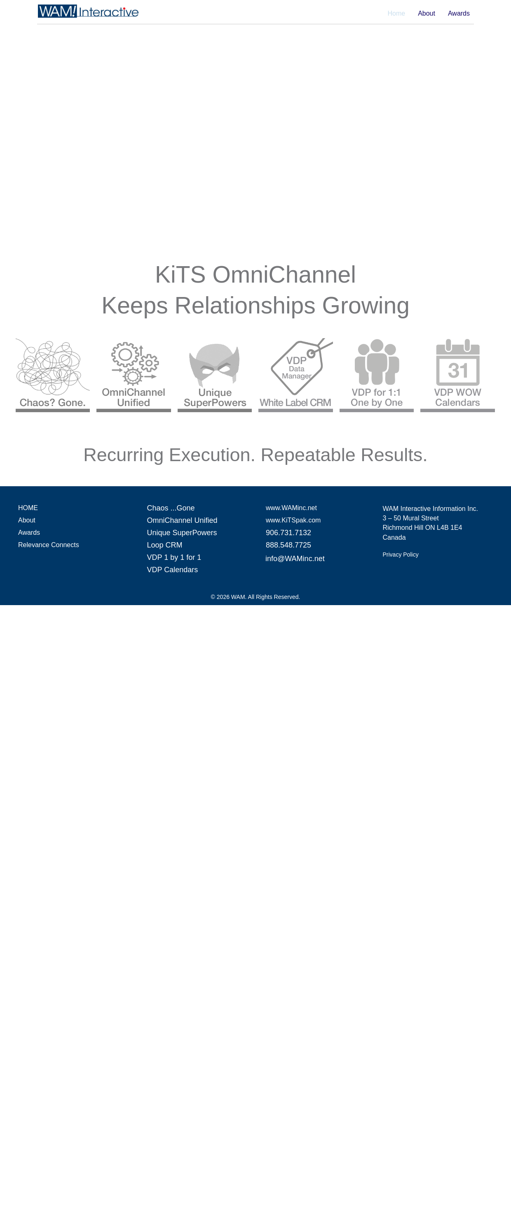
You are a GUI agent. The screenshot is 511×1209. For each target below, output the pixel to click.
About (426, 13)
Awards (459, 13)
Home (396, 13)
